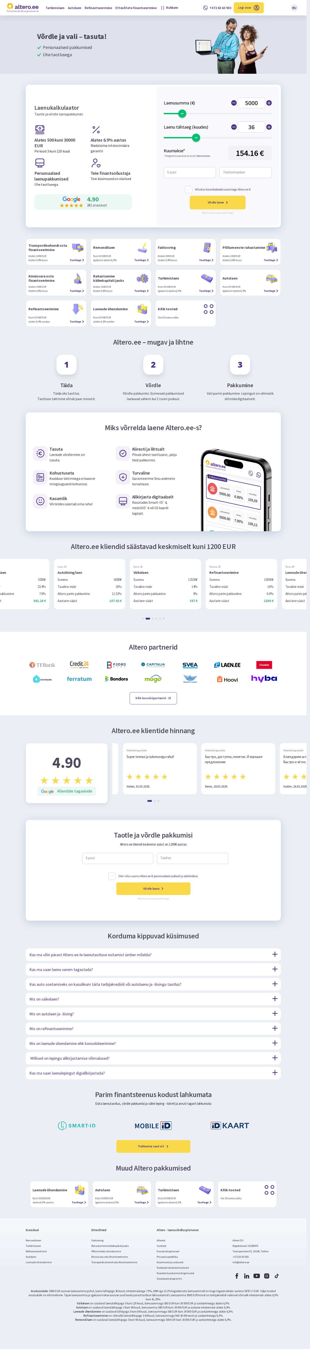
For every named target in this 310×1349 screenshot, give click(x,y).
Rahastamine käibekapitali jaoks (110, 1245)
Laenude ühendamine (39, 1262)
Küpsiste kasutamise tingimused (175, 1273)
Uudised (161, 1245)
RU (294, 7)
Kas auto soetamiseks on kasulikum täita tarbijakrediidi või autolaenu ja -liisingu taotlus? (105, 984)
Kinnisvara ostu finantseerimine (109, 1256)
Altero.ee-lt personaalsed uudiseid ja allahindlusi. (169, 876)
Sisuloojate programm (169, 1278)
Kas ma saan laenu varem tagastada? (61, 969)
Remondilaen (33, 1240)
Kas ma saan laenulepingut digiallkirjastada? (67, 1073)
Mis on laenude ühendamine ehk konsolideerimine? (72, 1043)
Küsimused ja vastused (170, 1262)
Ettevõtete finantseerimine (136, 8)
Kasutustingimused (168, 1251)
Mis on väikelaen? (44, 999)
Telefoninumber (234, 172)
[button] (144, 619)
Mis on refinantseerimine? (51, 1028)
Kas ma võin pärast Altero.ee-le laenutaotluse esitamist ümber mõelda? (90, 954)
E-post (172, 172)
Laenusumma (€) (179, 103)
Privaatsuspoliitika (167, 1256)
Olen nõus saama (158, 876)
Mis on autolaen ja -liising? (51, 1013)
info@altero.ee (241, 1262)
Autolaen (74, 8)
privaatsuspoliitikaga (222, 212)
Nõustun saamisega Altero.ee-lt (222, 189)
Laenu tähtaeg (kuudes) (186, 127)
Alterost (161, 1240)
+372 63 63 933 (241, 1256)
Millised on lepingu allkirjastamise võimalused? (69, 1058)
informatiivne (203, 156)
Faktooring (97, 1240)
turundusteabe (214, 189)
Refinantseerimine (98, 8)
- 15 (153, 698)
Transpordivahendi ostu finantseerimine (114, 1262)
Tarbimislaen (55, 8)
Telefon (165, 858)
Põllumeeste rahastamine (106, 1251)
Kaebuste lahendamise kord (173, 1267)
